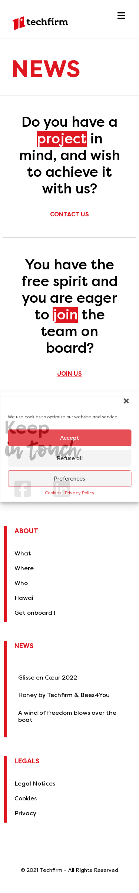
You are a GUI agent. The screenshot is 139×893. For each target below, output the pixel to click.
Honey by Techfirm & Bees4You (64, 694)
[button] (126, 401)
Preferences (69, 478)
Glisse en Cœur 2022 (47, 677)
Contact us (69, 214)
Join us (69, 373)
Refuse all (70, 458)
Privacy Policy (80, 493)
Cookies (53, 493)
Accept (69, 438)
